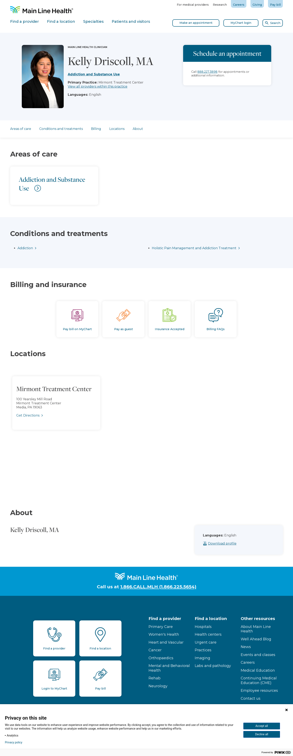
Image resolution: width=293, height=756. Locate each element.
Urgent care (205, 642)
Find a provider (165, 618)
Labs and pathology (213, 666)
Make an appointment (195, 23)
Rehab (155, 678)
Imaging (202, 658)
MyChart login (241, 23)
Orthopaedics (161, 658)
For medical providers (193, 5)
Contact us (250, 698)
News (246, 647)
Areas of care (20, 129)
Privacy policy (13, 742)
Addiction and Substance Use (94, 74)
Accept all (261, 726)
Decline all (261, 734)
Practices (203, 650)
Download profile (235, 543)
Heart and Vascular (166, 642)
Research (220, 5)
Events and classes (258, 655)
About (138, 129)
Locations (117, 129)
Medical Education (258, 670)
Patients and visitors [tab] (131, 21)
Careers (238, 5)
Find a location (211, 618)
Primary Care (161, 626)
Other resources (258, 618)
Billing (96, 129)
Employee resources (259, 690)
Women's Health (164, 634)
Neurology (158, 686)
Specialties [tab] (93, 21)
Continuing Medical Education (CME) (259, 680)
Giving (257, 5)
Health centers (208, 634)
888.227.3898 (207, 72)
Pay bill (275, 5)
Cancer (155, 650)
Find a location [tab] (61, 21)
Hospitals (203, 626)
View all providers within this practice (97, 86)
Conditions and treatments (61, 129)
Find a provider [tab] (24, 21)
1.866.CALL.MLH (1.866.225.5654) (158, 587)
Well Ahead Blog (256, 639)
